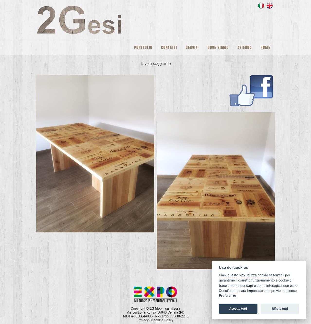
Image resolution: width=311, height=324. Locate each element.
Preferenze (227, 296)
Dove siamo (218, 47)
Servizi (192, 47)
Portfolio (143, 47)
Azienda (245, 47)
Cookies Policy (162, 320)
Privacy (143, 320)
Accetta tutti (238, 308)
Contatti (169, 47)
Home (265, 47)
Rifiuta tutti (280, 308)
